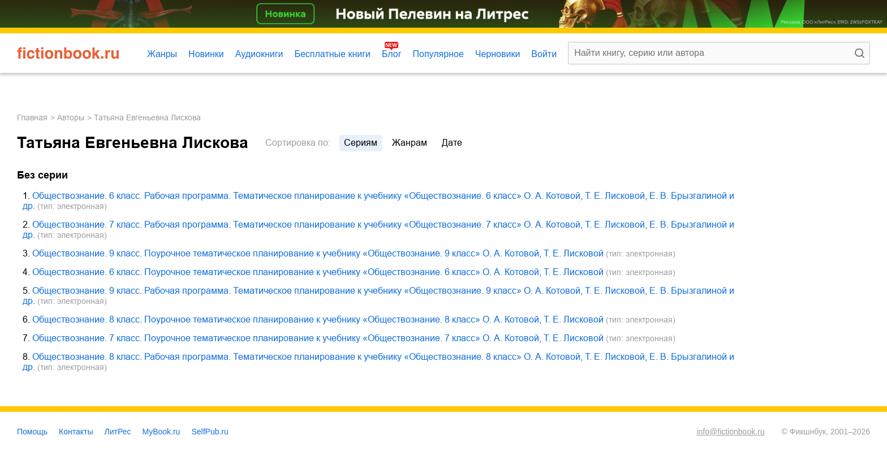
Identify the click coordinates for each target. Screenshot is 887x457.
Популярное (438, 54)
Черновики (497, 54)
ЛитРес (118, 431)
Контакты (76, 431)
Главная (32, 117)
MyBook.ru (161, 431)
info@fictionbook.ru (730, 431)
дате (452, 142)
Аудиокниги (259, 54)
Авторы (70, 117)
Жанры (162, 54)
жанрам (409, 142)
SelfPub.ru (209, 431)
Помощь (32, 431)
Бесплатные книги (332, 54)
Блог (392, 54)
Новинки (206, 54)
